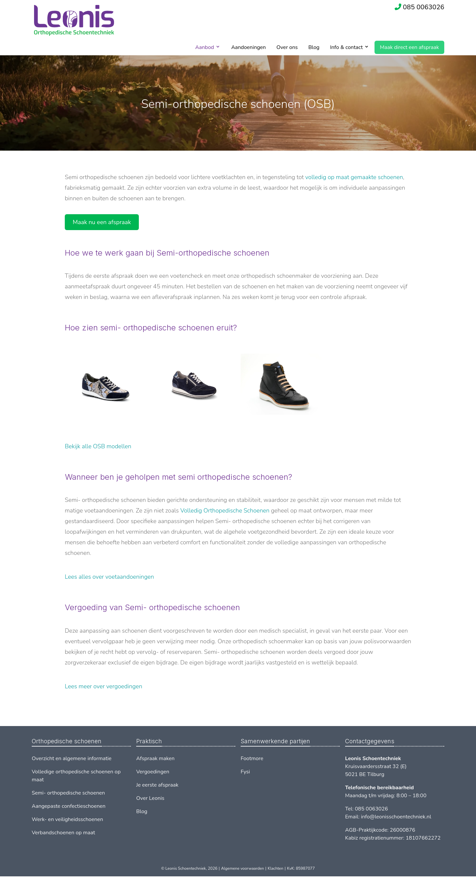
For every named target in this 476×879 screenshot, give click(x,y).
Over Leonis (150, 798)
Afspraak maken (155, 758)
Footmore (252, 758)
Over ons (287, 47)
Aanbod (204, 47)
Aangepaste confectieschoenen (68, 806)
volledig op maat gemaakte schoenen (354, 177)
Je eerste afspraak (157, 785)
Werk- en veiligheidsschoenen (67, 819)
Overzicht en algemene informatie (71, 758)
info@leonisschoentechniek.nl (396, 816)
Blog (314, 47)
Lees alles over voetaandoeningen (109, 577)
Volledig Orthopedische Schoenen (225, 510)
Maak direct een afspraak (409, 47)
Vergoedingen (152, 771)
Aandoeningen (248, 47)
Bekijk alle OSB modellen (98, 446)
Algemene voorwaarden (242, 868)
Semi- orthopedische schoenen (68, 793)
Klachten (275, 868)
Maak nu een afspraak (102, 222)
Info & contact (346, 47)
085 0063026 (423, 7)
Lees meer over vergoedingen (103, 686)
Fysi (245, 771)
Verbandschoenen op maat (63, 832)
